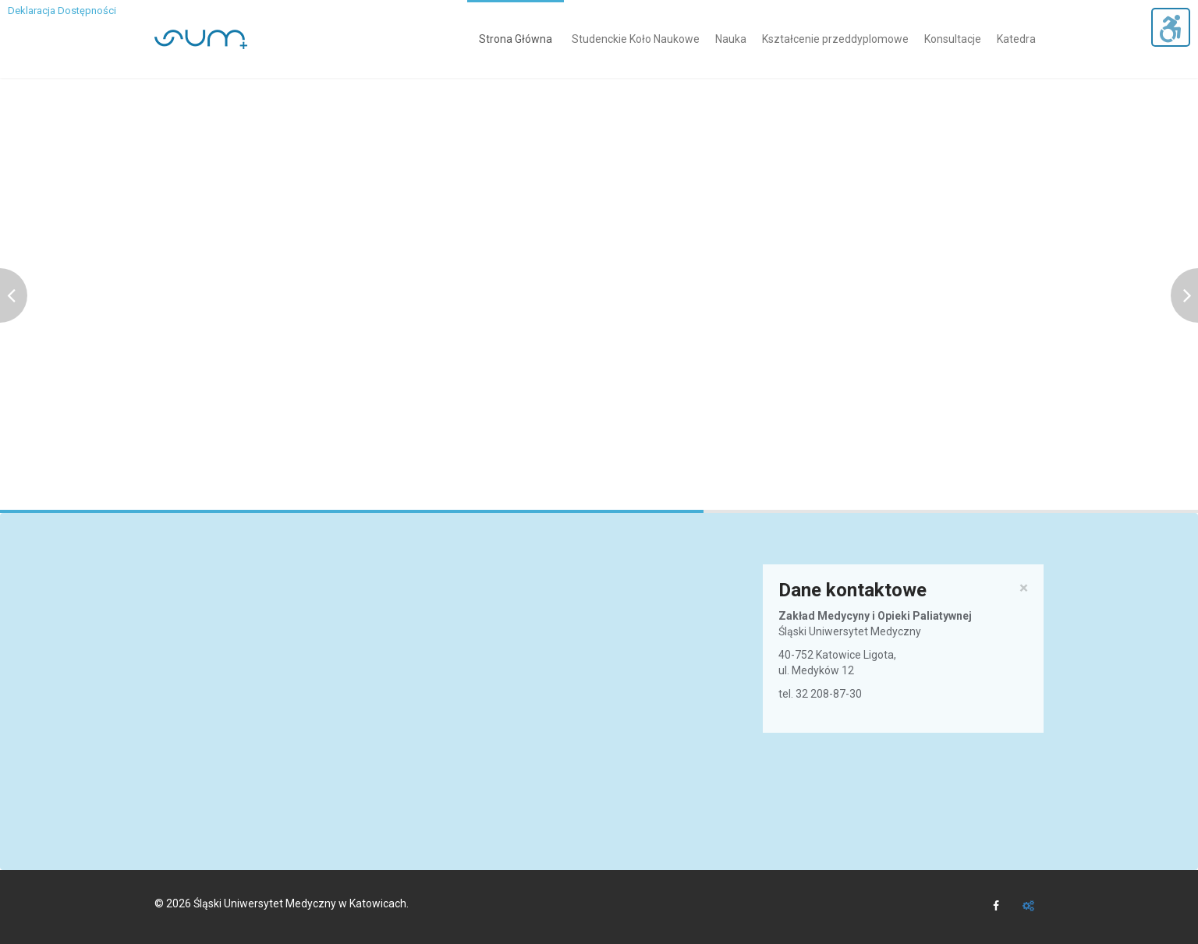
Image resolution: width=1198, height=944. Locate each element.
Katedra (1016, 39)
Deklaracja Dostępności (62, 10)
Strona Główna (515, 39)
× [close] (1023, 588)
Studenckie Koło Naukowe (636, 39)
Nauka (730, 39)
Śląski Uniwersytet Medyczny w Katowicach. (301, 903)
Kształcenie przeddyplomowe (835, 39)
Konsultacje (952, 39)
